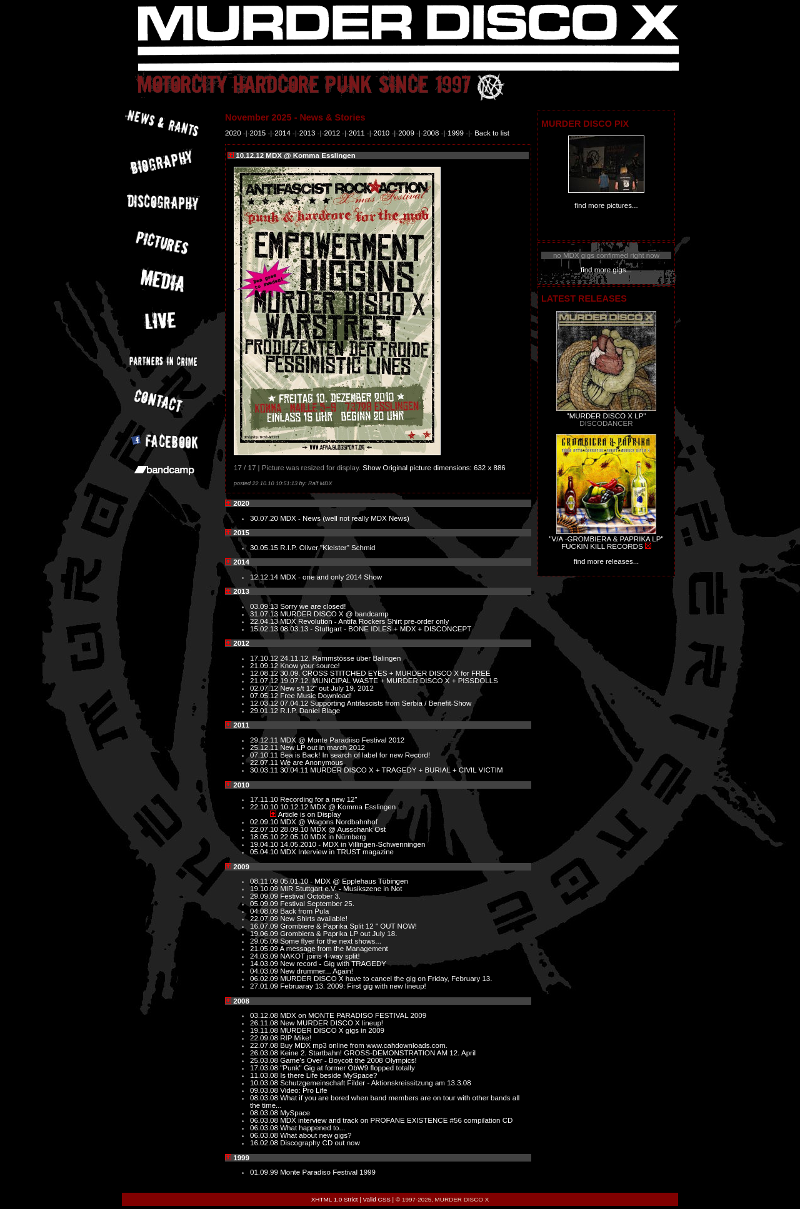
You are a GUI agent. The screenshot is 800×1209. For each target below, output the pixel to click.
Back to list (491, 133)
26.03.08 (265, 1053)
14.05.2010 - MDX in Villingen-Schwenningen (352, 844)
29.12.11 (265, 740)
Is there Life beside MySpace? (328, 1075)
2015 (258, 133)
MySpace (295, 1113)
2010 (382, 133)
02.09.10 (265, 822)
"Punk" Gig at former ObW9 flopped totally (347, 1068)
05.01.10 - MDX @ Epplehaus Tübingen (344, 881)
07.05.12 (265, 695)
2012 (332, 133)
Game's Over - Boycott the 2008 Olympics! (348, 1060)
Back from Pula (304, 911)
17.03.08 (265, 1068)
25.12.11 (265, 747)
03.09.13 (265, 606)
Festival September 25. (317, 903)
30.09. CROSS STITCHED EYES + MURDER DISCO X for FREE (385, 673)
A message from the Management (334, 948)
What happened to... (312, 1128)
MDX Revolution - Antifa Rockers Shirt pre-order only (364, 621)
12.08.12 (265, 673)
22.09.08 (265, 1038)
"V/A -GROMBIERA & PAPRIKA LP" (606, 539)
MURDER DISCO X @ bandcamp (334, 614)
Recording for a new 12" (319, 799)
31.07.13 (265, 614)
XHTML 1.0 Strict (334, 1199)
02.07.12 (265, 688)
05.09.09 (265, 903)
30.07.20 (265, 518)
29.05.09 (265, 941)
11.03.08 (265, 1075)
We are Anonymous (311, 762)
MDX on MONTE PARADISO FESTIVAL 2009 (353, 1015)
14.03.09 (265, 963)
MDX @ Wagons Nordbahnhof (329, 822)
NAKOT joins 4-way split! (319, 956)
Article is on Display (309, 814)
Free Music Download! (316, 695)
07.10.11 (265, 755)
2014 (282, 133)
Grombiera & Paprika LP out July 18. (338, 933)
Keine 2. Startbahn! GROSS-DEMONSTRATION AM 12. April (378, 1053)
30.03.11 (265, 770)
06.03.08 (265, 1120)
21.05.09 (265, 948)
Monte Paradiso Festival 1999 (328, 1172)
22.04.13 (265, 621)
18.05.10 (265, 837)
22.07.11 (265, 762)
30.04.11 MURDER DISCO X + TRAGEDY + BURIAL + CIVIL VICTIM (391, 770)
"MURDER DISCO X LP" (606, 416)
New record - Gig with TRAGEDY (333, 963)
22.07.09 (265, 918)
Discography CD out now (320, 1143)
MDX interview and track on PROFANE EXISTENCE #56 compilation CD (396, 1120)
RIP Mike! (295, 1038)
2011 (357, 133)
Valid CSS (377, 1199)
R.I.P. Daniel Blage (310, 710)
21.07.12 (265, 680)
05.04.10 (265, 852)
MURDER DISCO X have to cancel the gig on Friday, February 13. (386, 978)
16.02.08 (265, 1143)
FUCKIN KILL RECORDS (601, 546)
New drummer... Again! (316, 971)
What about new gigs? (315, 1135)
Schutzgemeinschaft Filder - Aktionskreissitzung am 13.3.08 (375, 1083)
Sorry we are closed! (313, 606)
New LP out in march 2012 (322, 747)
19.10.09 (265, 888)
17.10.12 (265, 658)
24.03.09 (265, 956)
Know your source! (310, 665)
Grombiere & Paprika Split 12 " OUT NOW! (348, 926)
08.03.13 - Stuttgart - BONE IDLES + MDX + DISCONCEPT (375, 629)
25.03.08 (265, 1060)
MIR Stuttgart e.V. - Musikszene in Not (341, 888)
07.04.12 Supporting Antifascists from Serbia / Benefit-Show (375, 703)
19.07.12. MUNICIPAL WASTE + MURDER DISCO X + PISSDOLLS (389, 680)
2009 (406, 133)
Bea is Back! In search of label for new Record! (355, 755)
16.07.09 (265, 926)
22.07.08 (265, 1045)
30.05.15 (265, 547)
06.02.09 (265, 978)
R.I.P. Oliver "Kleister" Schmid (327, 547)
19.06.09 (265, 933)
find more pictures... (606, 205)
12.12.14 (265, 577)
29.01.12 (265, 710)
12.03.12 (265, 703)
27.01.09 (265, 986)
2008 (431, 133)
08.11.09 (265, 881)
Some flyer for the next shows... (330, 941)
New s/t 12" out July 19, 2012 (327, 688)
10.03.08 (265, 1083)
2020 (233, 133)
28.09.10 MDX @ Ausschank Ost (333, 829)
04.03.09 (265, 971)
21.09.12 (265, 665)
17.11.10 (265, 799)
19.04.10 (265, 844)
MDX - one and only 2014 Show (331, 577)
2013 (307, 133)
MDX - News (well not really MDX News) (344, 518)
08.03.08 (265, 1098)
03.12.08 (265, 1015)
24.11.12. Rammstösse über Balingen (340, 658)
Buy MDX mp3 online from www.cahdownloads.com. (364, 1045)
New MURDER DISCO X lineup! (331, 1023)
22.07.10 (265, 829)
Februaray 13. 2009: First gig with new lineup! (353, 986)
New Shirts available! (314, 918)
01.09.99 (265, 1172)
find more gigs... (606, 270)
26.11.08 (265, 1023)
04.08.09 (265, 911)
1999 (456, 133)
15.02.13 (265, 629)
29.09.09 (265, 896)
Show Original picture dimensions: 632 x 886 (434, 467)
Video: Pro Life (304, 1090)
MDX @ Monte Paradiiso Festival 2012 (342, 740)
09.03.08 (265, 1090)
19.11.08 (265, 1030)
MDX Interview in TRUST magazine (337, 852)
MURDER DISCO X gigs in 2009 (332, 1030)
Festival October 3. (310, 896)
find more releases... (606, 561)
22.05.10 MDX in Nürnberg (323, 837)
